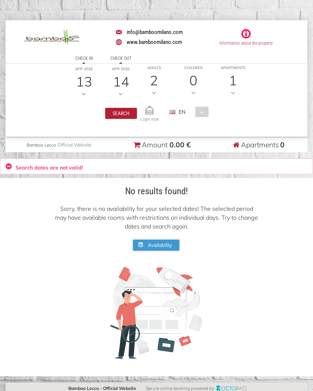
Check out (120, 58)
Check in (84, 58)
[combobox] (191, 112)
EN (182, 112)
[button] (121, 113)
